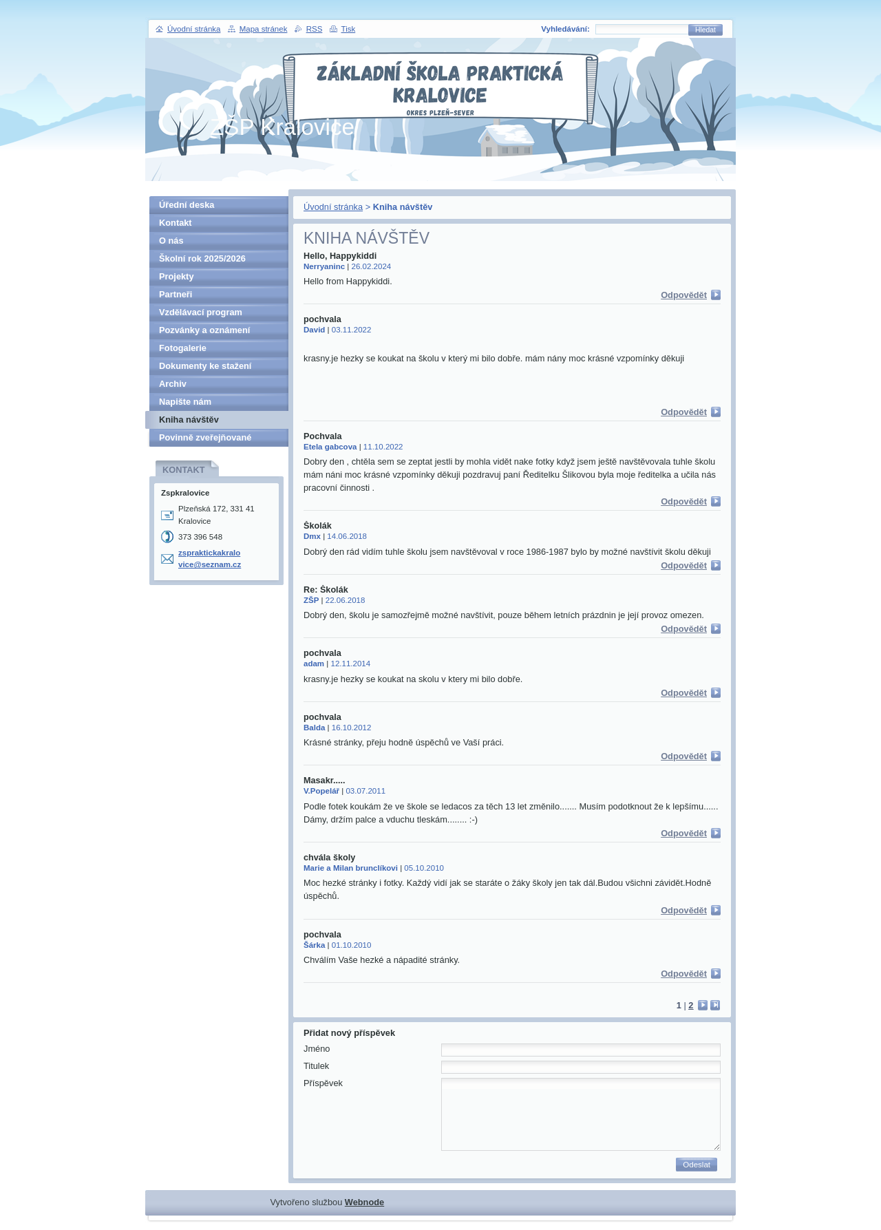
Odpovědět (684, 295)
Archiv (173, 384)
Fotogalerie (182, 348)
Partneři (175, 294)
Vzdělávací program (200, 312)
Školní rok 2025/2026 (202, 258)
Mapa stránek (264, 29)
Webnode (364, 1202)
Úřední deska (186, 205)
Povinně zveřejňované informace (205, 439)
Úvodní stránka (333, 207)
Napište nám (185, 401)
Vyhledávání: (565, 29)
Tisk (348, 29)
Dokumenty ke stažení (205, 366)
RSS (314, 29)
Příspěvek (323, 1083)
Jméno (317, 1048)
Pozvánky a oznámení (204, 330)
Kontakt (175, 223)
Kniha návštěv (189, 419)
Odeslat (696, 1164)
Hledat (705, 30)
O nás (171, 240)
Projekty (176, 276)
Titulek (316, 1066)
